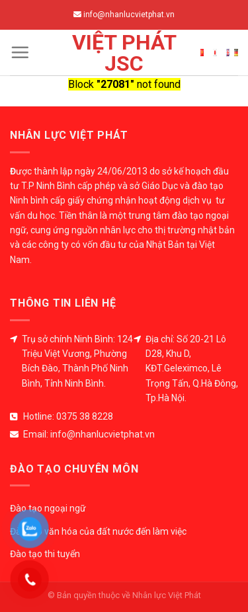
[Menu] (20, 52)
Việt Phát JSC (124, 53)
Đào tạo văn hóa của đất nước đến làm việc (98, 531)
